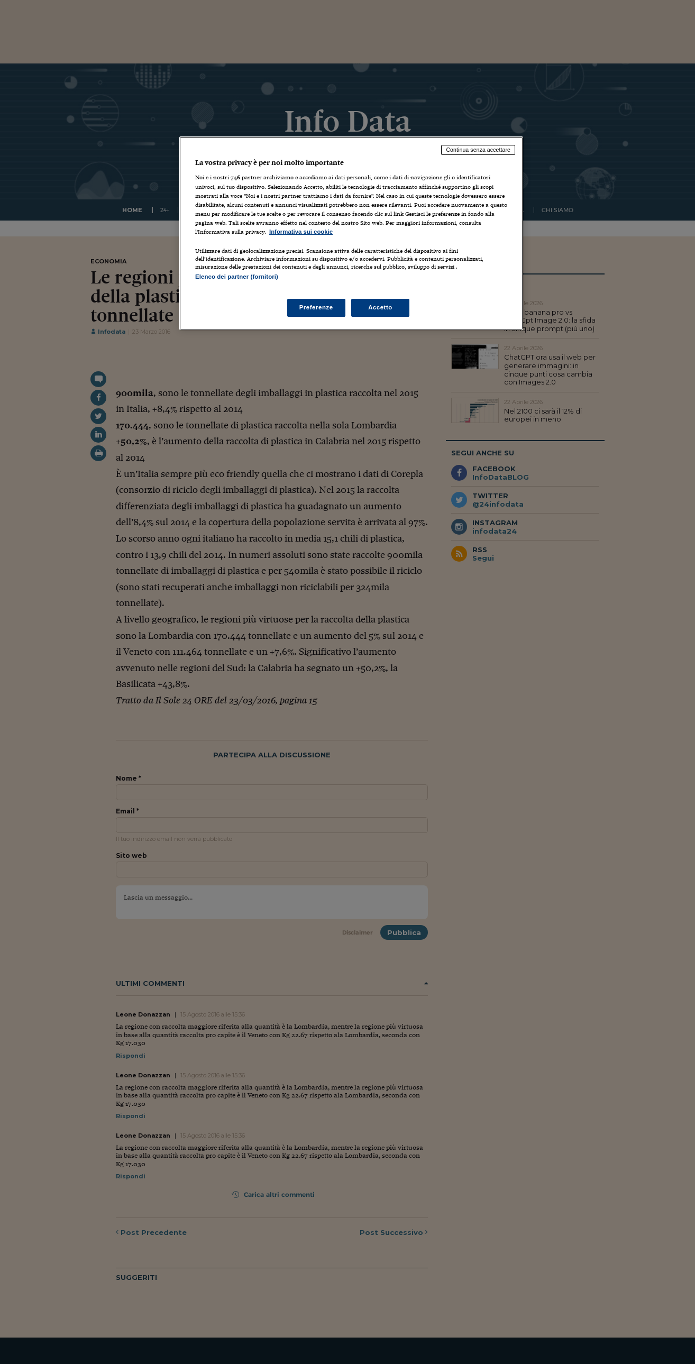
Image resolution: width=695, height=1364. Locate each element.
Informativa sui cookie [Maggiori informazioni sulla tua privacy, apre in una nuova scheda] (301, 231)
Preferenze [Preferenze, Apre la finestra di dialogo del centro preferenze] (316, 307)
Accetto (380, 307)
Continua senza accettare (478, 150)
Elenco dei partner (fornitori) (236, 276)
